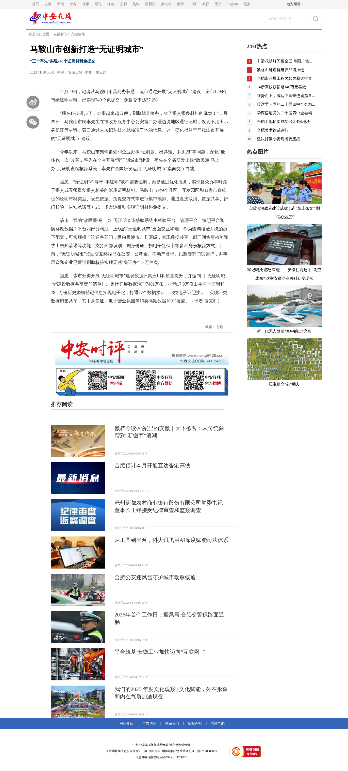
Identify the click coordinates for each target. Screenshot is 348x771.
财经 (180, 4)
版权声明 (194, 723)
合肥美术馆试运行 (272, 130)
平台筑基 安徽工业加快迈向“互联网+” (160, 652)
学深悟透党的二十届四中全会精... (286, 113)
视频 (85, 4)
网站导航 (217, 723)
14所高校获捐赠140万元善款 (281, 87)
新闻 (60, 4)
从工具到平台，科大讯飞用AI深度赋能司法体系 (172, 540)
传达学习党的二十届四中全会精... (286, 104)
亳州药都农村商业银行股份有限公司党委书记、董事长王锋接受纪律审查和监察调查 (171, 506)
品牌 (136, 4)
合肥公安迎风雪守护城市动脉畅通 (155, 577)
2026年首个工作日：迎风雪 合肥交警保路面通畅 (169, 618)
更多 (247, 4)
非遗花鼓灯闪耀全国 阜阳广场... (284, 61)
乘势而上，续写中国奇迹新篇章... (286, 96)
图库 (218, 4)
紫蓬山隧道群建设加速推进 (280, 70)
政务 (73, 4)
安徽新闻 (60, 34)
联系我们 (172, 723)
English (232, 4)
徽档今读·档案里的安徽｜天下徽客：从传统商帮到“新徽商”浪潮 (169, 432)
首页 (35, 4)
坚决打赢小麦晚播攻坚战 (278, 139)
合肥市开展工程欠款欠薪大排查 (284, 78)
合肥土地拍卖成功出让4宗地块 (283, 121)
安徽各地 (78, 34)
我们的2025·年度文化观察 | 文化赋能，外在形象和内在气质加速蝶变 (171, 693)
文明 (123, 4)
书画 (193, 4)
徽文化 (166, 4)
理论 (98, 4)
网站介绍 (127, 723)
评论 (110, 4)
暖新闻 (150, 4)
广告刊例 (149, 723)
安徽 (48, 4)
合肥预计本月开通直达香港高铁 (152, 465)
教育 (205, 4)
